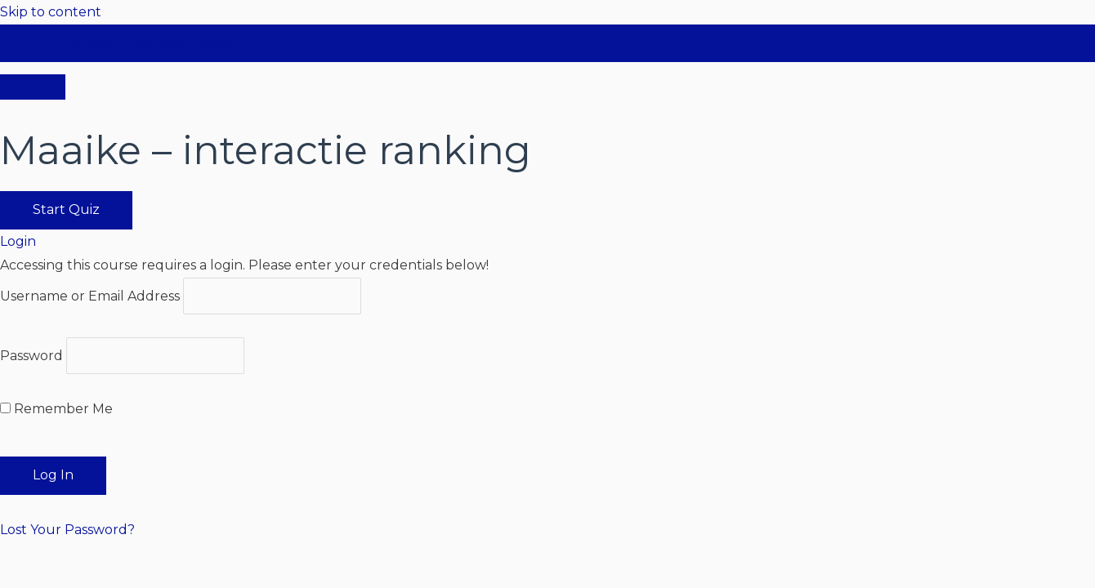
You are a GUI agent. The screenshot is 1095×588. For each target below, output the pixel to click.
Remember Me (56, 408)
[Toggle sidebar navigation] (32, 49)
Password (31, 355)
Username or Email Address (90, 296)
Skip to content (50, 12)
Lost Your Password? (67, 529)
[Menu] (32, 87)
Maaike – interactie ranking (155, 44)
